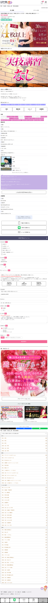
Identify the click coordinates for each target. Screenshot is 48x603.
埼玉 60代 (4, 443)
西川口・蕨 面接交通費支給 (7, 565)
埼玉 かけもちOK (5, 500)
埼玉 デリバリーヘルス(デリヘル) (8, 455)
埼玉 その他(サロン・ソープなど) (8, 470)
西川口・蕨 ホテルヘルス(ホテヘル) (9, 475)
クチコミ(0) (36, 10)
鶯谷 (26, 420)
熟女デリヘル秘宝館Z (29, 418)
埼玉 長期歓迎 (5, 549)
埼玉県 (4, 5)
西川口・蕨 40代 (5, 445)
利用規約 (5, 592)
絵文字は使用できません (5, 315)
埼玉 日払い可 (5, 532)
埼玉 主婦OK (4, 542)
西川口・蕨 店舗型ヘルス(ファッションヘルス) (11, 480)
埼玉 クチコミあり (6, 554)
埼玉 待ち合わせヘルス (6, 460)
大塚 (2, 420)
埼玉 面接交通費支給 (6, 537)
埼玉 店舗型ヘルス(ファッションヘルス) (10, 462)
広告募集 (23, 592)
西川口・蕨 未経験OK (6, 522)
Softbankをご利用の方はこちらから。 (38, 283)
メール (24, 601)
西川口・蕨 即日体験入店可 (7, 575)
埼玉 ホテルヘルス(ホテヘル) (8, 457)
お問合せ (12, 594)
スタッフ (30, 109)
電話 (5, 601)
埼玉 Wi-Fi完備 (5, 544)
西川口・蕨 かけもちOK (7, 520)
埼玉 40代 (4, 438)
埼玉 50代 (4, 440)
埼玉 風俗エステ (5, 467)
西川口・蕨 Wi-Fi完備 (6, 572)
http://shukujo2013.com (5, 204)
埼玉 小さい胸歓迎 (6, 492)
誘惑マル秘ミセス (5, 418)
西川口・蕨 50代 (5, 448)
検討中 (42, 2)
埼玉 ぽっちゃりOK (6, 487)
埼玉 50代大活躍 (5, 497)
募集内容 (18, 109)
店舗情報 (41, 109)
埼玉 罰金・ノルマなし (6, 534)
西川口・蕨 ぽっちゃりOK (7, 507)
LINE (40, 428)
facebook (24, 428)
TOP (1, 5)
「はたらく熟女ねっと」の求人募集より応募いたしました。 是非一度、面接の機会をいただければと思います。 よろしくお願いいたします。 (24, 319)
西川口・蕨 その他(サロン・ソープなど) (10, 482)
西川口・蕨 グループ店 (6, 525)
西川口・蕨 (9, 5)
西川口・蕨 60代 (5, 450)
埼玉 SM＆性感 (5, 465)
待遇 (6, 109)
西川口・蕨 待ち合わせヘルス (8, 477)
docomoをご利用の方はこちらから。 (9, 283)
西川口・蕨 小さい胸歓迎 (7, 512)
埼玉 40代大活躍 (5, 495)
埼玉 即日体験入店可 (6, 547)
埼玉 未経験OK (5, 502)
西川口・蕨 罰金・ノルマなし (8, 562)
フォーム (33, 601)
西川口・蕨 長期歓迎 (6, 577)
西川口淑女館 (15, 5)
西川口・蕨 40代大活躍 (6, 515)
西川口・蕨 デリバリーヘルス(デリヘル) (10, 472)
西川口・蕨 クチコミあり (7, 582)
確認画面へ (24, 341)
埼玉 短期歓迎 (5, 552)
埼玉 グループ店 (5, 505)
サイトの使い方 (18, 592)
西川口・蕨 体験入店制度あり (8, 557)
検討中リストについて (5, 594)
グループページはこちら (24, 398)
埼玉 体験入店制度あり (6, 529)
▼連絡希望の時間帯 (5, 294)
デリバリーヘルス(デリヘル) (8, 16)
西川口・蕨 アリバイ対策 (7, 567)
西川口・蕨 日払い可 (6, 559)
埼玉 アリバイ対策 (6, 539)
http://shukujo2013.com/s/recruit (7, 209)
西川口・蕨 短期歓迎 (6, 580)
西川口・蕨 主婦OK (6, 570)
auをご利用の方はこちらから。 (24, 283)
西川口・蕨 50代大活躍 (6, 517)
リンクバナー (29, 592)
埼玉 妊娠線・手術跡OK (7, 490)
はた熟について (11, 592)
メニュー (45, 2)
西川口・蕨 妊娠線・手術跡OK (8, 510)
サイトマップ (17, 594)
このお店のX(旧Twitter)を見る (23, 192)
